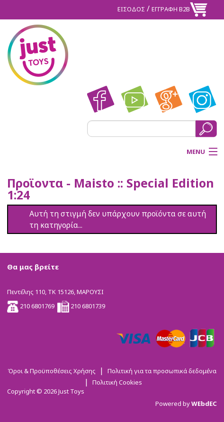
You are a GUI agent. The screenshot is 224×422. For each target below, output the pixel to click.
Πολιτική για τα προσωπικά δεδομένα (162, 371)
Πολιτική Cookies (117, 382)
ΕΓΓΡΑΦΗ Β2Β (171, 9)
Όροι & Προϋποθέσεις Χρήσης (52, 371)
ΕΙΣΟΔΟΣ (131, 9)
